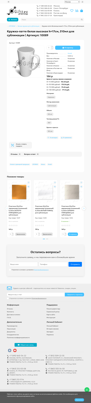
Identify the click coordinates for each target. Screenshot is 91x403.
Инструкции (51, 317)
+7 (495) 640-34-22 (17, 355)
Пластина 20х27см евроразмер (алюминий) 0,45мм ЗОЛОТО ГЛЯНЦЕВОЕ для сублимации (18, 210)
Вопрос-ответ (31, 154)
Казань (57, 11)
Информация (13, 305)
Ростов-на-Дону (60, 13)
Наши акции (11, 329)
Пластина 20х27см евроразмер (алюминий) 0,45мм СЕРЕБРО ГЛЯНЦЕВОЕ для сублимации (70, 210)
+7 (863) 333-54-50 (56, 368)
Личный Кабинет (54, 322)
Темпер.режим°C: (53, 119)
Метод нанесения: (53, 102)
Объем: (49, 110)
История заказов (53, 329)
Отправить (75, 264)
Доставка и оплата (13, 315)
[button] (7, 208)
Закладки (50, 332)
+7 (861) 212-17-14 (16, 379)
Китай (70, 53)
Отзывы (16, 154)
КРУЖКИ (12, 26)
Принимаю (79, 400)
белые (43, 164)
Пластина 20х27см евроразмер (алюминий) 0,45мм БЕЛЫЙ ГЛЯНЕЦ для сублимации (44, 209)
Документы (11, 332)
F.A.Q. (9, 317)
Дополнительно (14, 322)
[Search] (52, 19)
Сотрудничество (13, 335)
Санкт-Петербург (61, 8)
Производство (12, 326)
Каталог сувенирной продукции (19, 164)
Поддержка (52, 305)
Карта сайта (51, 315)
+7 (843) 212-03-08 (17, 368)
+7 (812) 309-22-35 (56, 355)
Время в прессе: (52, 127)
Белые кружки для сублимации (29, 26)
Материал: (50, 93)
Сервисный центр (53, 312)
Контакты (10, 312)
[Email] (36, 294)
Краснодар (58, 15)
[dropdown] (8, 2)
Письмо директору (53, 309)
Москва (57, 6)
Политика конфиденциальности (18, 337)
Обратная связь (26, 345)
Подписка (50, 335)
